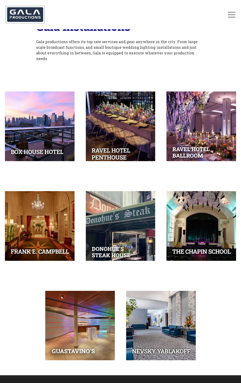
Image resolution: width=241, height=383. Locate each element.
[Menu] (231, 15)
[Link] (25, 14)
